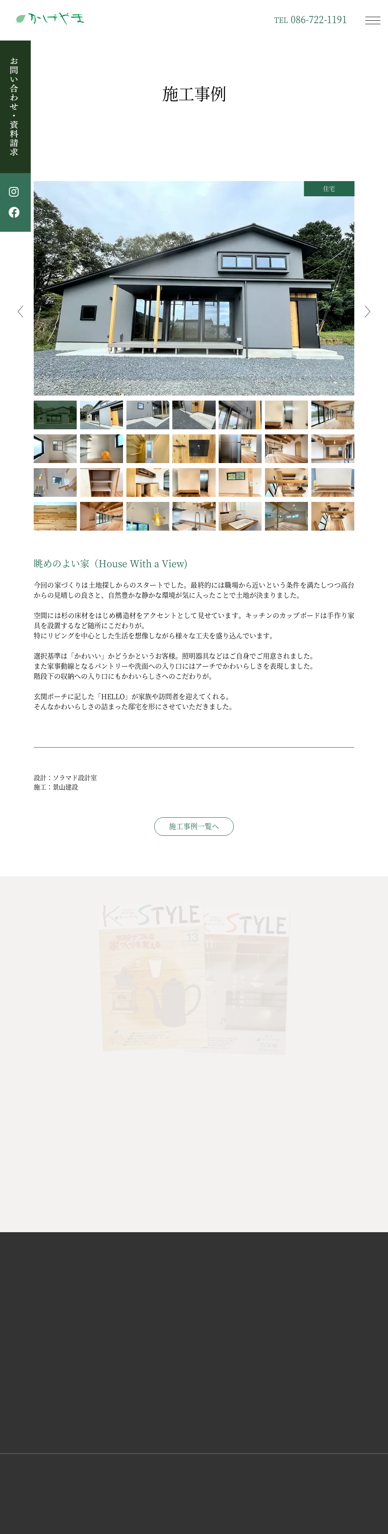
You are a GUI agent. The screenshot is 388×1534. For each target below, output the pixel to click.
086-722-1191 (310, 18)
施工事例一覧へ (194, 826)
